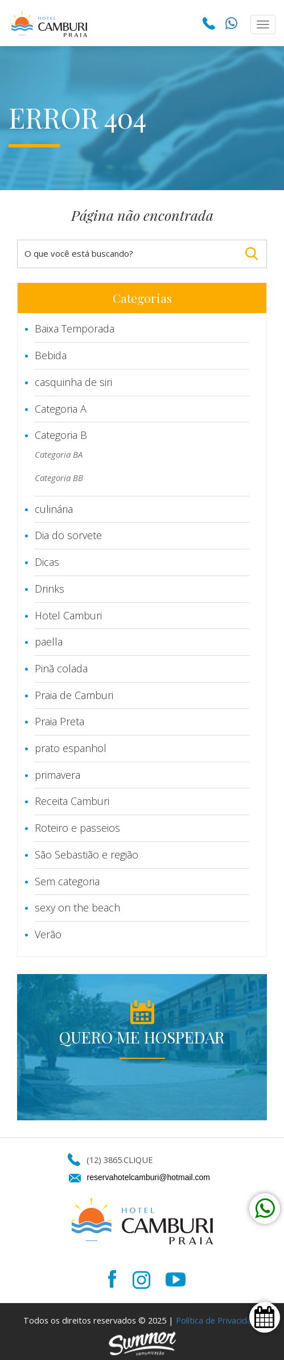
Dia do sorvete (68, 535)
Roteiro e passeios (77, 828)
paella (49, 641)
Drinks (49, 588)
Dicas (47, 562)
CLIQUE (138, 1159)
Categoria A (61, 409)
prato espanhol (70, 748)
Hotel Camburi (68, 615)
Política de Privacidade (218, 1320)
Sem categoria (67, 881)
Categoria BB (59, 477)
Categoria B (61, 435)
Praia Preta (59, 721)
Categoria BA (59, 454)
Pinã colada (61, 668)
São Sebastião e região (86, 854)
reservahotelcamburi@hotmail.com (149, 1177)
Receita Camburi (72, 801)
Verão (48, 934)
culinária (54, 509)
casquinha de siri (73, 382)
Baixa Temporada (74, 328)
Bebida (51, 355)
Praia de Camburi (74, 695)
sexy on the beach (77, 907)
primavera (57, 775)
